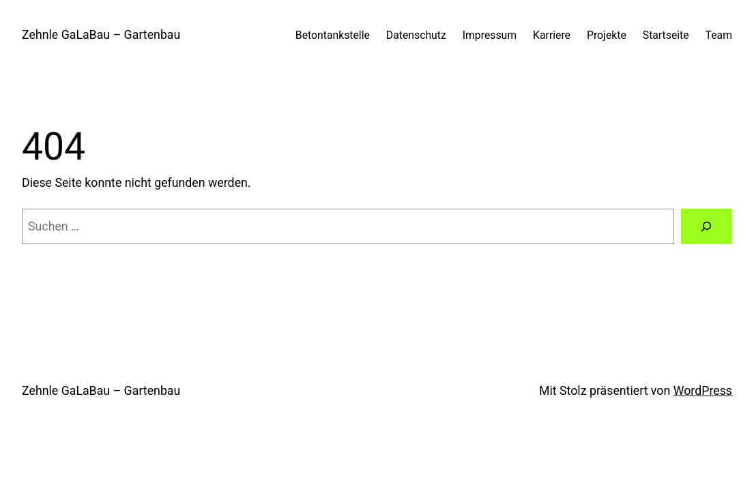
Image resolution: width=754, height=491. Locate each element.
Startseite (666, 35)
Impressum (490, 35)
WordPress (702, 391)
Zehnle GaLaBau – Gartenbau (101, 35)
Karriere (551, 35)
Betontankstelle (332, 35)
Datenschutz (416, 35)
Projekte (606, 35)
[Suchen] (706, 226)
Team (719, 35)
